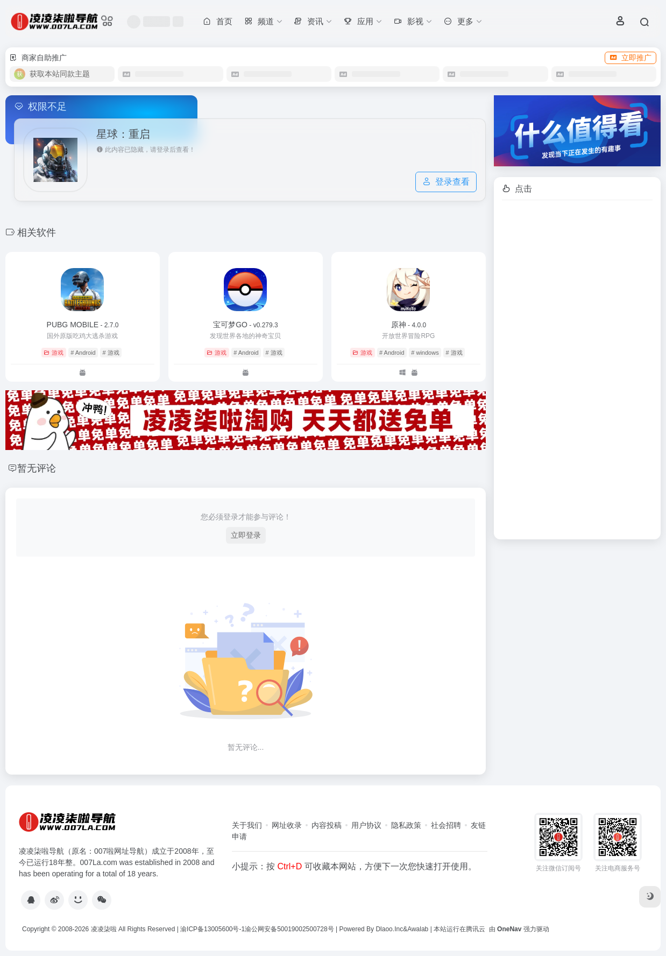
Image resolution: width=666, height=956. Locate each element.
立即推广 (630, 57)
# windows (424, 352)
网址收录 (287, 825)
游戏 (53, 352)
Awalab (417, 929)
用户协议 (366, 825)
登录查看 (446, 181)
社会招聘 (446, 825)
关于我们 (247, 825)
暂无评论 (36, 468)
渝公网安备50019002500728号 (289, 929)
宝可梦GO (245, 324)
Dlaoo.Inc (389, 929)
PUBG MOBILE (83, 324)
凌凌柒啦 (104, 929)
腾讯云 (475, 929)
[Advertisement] (577, 369)
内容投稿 (326, 825)
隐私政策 (406, 825)
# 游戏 (110, 352)
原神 (408, 324)
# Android (82, 352)
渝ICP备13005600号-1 (212, 929)
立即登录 (246, 535)
